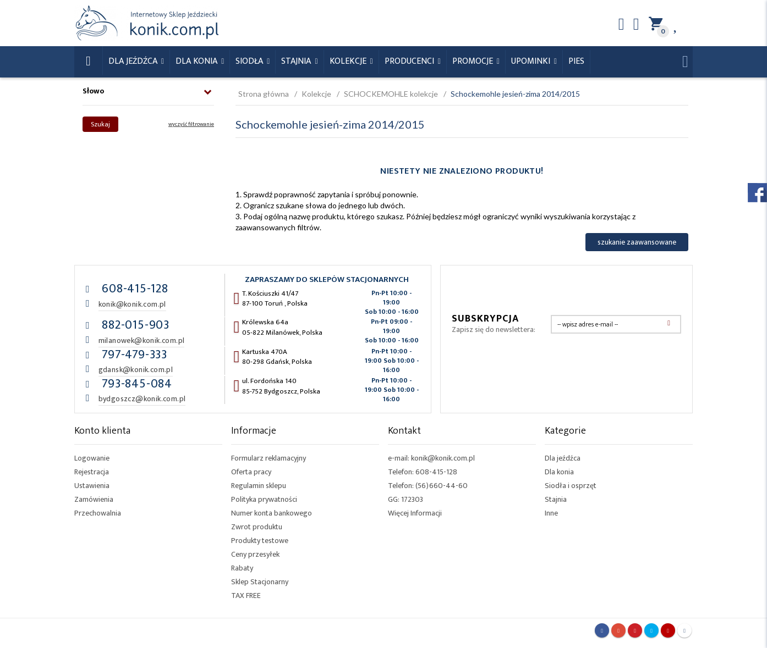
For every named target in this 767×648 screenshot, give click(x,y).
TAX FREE (246, 595)
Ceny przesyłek (255, 554)
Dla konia (198, 61)
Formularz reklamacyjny (268, 458)
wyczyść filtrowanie (191, 124)
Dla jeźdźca (562, 458)
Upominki (531, 61)
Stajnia (297, 61)
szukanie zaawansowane (637, 242)
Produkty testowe (259, 540)
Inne (551, 513)
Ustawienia (91, 485)
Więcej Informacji (415, 513)
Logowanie (91, 458)
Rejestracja (91, 472)
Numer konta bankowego (271, 513)
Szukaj (100, 124)
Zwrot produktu (256, 526)
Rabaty (242, 568)
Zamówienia (93, 499)
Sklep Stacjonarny (259, 581)
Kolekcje (349, 61)
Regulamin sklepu (258, 485)
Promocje (473, 61)
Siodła (250, 61)
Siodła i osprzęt (570, 485)
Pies (576, 61)
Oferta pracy (251, 472)
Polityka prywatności (264, 499)
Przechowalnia (97, 513)
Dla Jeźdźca (134, 61)
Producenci (410, 61)
